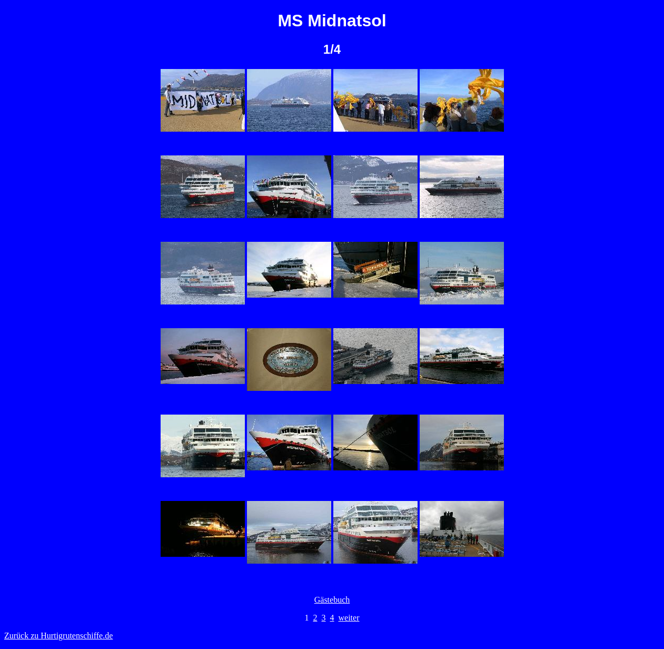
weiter (349, 617)
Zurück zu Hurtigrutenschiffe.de (58, 635)
